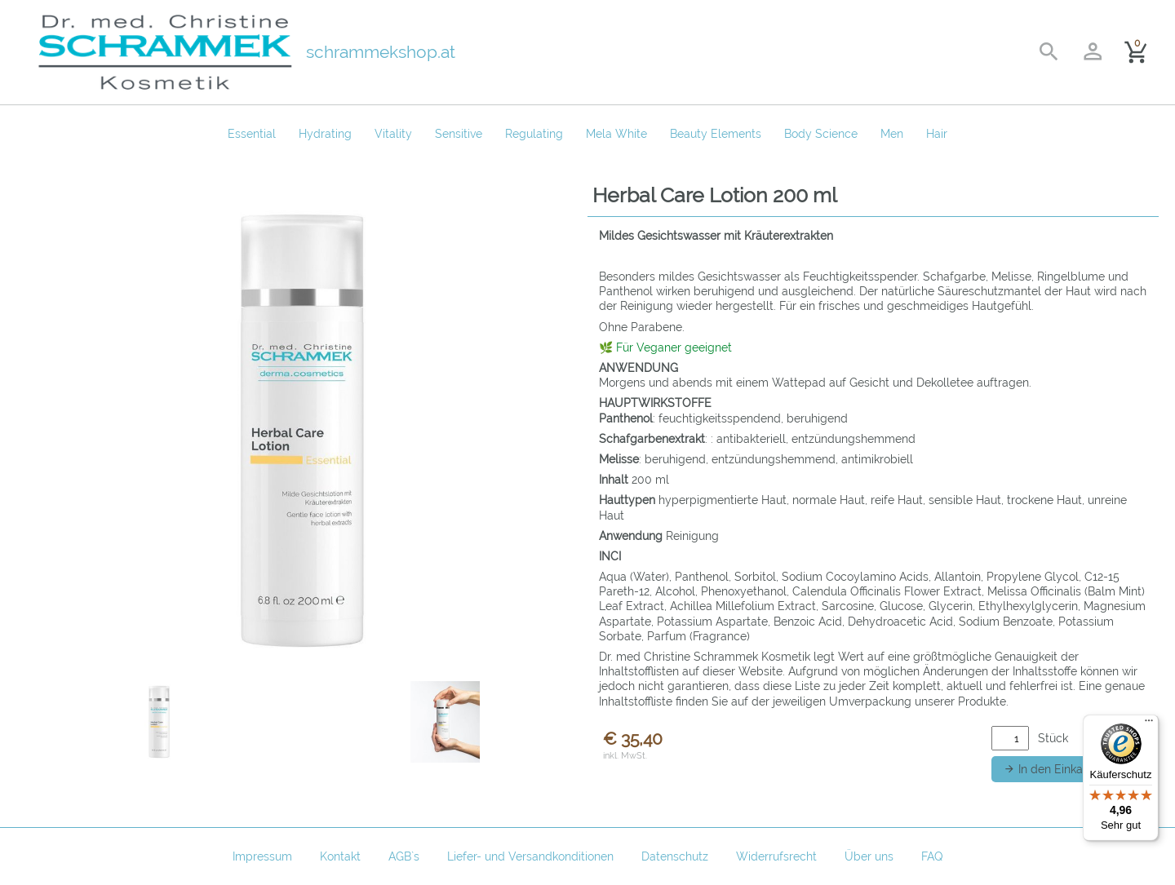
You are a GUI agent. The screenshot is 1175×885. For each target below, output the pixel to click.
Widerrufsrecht (776, 856)
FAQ (931, 856)
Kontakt (340, 856)
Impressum (262, 856)
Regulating (534, 133)
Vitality (393, 133)
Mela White (616, 133)
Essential (252, 133)
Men (891, 133)
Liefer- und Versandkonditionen (530, 856)
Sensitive (458, 133)
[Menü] (1149, 724)
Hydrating (325, 133)
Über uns (869, 856)
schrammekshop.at (380, 52)
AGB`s (403, 856)
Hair (936, 133)
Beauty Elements (715, 133)
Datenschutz (674, 856)
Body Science (821, 133)
